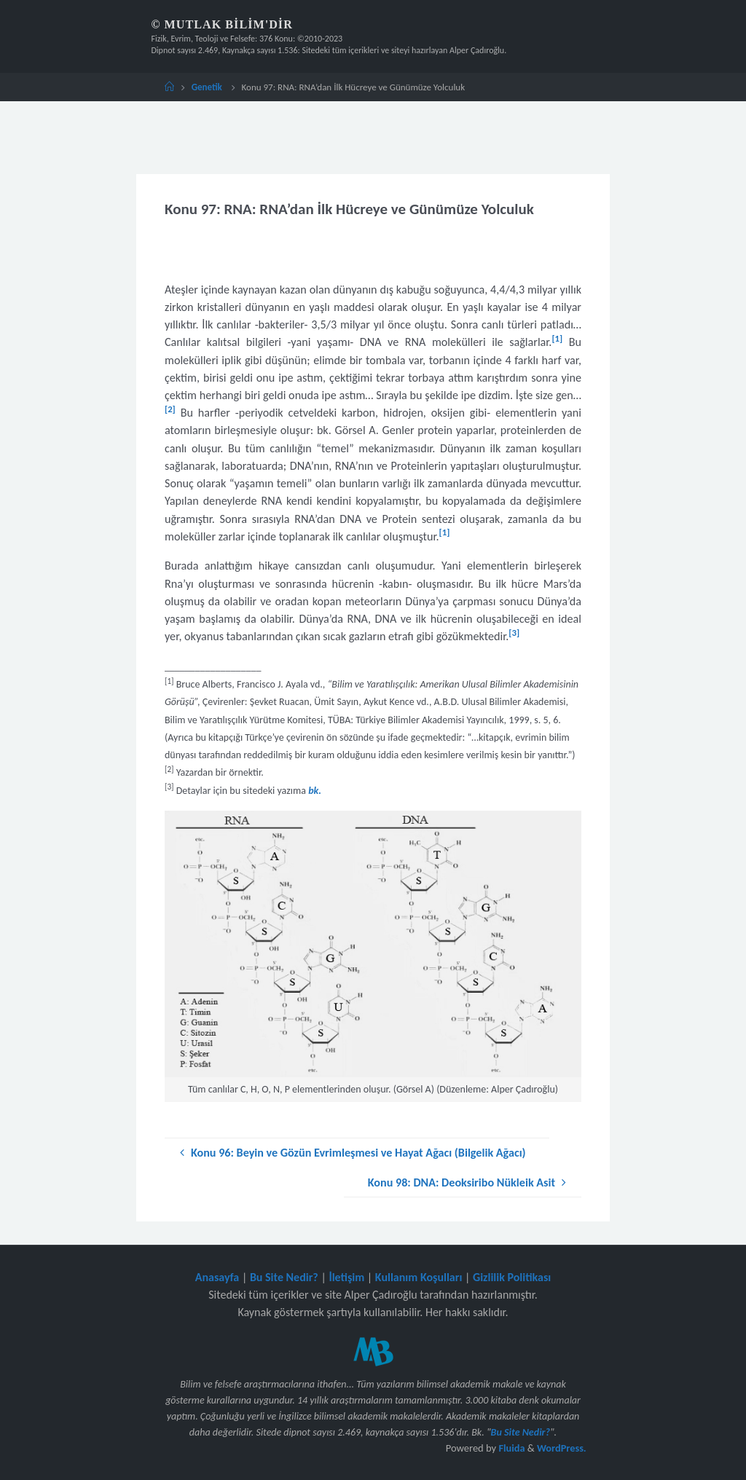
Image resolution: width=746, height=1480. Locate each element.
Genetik (207, 87)
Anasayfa (217, 1277)
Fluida (510, 1448)
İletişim (346, 1277)
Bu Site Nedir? (284, 1277)
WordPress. (561, 1448)
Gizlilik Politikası (512, 1277)
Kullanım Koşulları (419, 1277)
